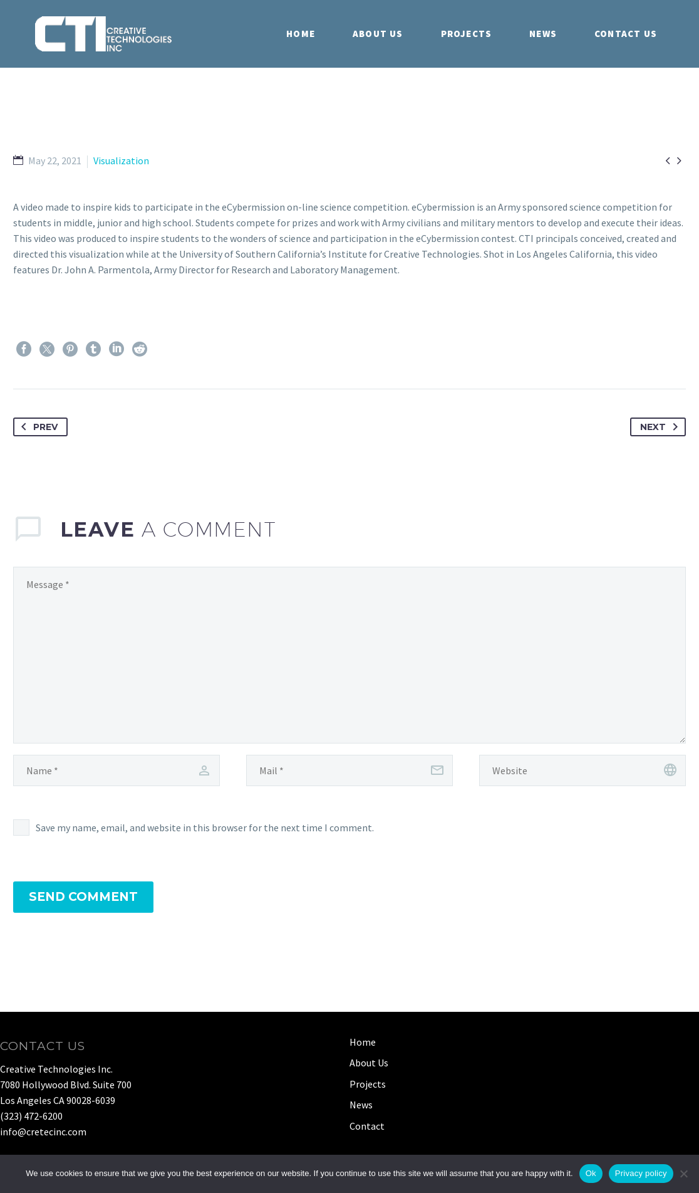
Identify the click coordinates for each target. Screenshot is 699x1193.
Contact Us (625, 33)
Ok (591, 1173)
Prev (37, 427)
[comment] (349, 655)
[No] (683, 1173)
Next (661, 427)
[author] (116, 770)
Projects (466, 33)
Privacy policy (641, 1173)
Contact (367, 1126)
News (543, 33)
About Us (378, 33)
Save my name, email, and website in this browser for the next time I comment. (205, 827)
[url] (582, 770)
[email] (349, 770)
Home (300, 33)
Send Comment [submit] (83, 897)
